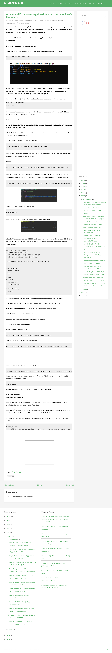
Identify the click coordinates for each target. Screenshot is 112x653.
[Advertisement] (39, 356)
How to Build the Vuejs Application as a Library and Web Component (39, 16)
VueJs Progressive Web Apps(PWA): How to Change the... (92, 230)
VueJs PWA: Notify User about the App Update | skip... (92, 210)
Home (52, 3)
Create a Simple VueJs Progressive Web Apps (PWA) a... (92, 255)
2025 (83, 180)
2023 (83, 187)
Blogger (43, 650)
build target (46, 21)
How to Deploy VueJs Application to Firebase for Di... (94, 246)
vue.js (56, 21)
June (85, 289)
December (87, 199)
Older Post (70, 485)
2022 (83, 190)
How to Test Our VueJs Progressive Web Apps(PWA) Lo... (92, 238)
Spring (68, 3)
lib (53, 21)
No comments (24, 23)
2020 (83, 196)
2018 (83, 292)
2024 (83, 183)
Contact (102, 3)
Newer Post (9, 485)
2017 (83, 295)
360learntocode (13, 3)
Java (60, 3)
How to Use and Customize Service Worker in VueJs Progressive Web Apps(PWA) (55, 519)
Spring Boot (80, 3)
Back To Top (102, 650)
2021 (83, 193)
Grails (92, 3)
